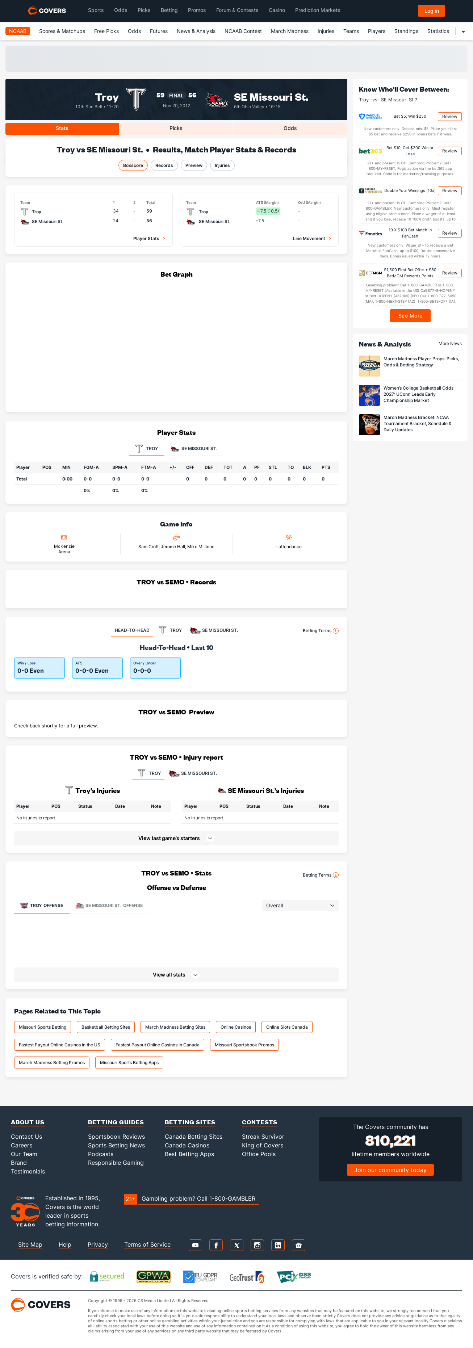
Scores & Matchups (62, 31)
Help (65, 1244)
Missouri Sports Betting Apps (129, 1062)
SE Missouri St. (271, 96)
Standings (406, 31)
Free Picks (106, 31)
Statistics (438, 31)
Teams (351, 31)
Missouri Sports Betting (42, 1027)
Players (376, 31)
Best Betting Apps (189, 1154)
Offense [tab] (41, 905)
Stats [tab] (62, 128)
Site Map (30, 1244)
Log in (431, 11)
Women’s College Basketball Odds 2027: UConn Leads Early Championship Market (418, 394)
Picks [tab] (176, 128)
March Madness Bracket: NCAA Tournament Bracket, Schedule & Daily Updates (418, 423)
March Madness (290, 31)
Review (449, 116)
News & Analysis (196, 31)
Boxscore (133, 165)
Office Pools (259, 1154)
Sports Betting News (116, 1145)
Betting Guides (116, 1122)
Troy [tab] (146, 449)
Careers (21, 1145)
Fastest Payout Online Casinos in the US (59, 1044)
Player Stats (146, 238)
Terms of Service (147, 1244)
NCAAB (17, 31)
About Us (28, 1122)
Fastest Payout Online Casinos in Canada (158, 1044)
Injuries (326, 31)
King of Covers (262, 1145)
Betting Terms (321, 631)
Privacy (98, 1244)
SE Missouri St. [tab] (193, 449)
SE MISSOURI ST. (192, 773)
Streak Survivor (263, 1136)
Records (164, 165)
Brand (19, 1162)
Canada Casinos (187, 1145)
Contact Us (26, 1136)
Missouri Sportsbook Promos (244, 1044)
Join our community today (390, 1169)
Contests (259, 1122)
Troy (107, 96)
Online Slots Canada (287, 1027)
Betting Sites (190, 1122)
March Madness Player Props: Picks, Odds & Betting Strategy (421, 362)
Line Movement (309, 238)
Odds (134, 31)
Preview (193, 165)
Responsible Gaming (116, 1162)
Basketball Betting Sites (105, 1027)
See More (410, 315)
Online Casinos (236, 1027)
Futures (159, 31)
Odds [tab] (290, 128)
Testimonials (28, 1171)
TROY (148, 773)
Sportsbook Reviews (116, 1136)
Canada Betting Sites (193, 1136)
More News (450, 343)
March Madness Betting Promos (52, 1062)
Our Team (24, 1154)
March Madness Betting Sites (175, 1027)
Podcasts (100, 1154)
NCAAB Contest (243, 31)
